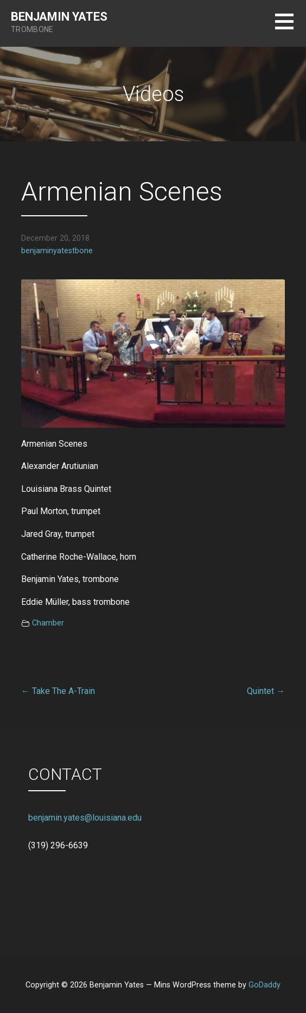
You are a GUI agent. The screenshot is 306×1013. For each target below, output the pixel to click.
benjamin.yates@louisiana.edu (85, 817)
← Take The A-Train (58, 691)
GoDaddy (264, 985)
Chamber (48, 623)
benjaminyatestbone (57, 250)
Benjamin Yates (59, 16)
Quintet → (266, 691)
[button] (290, 28)
